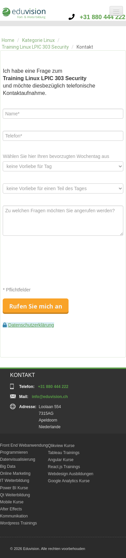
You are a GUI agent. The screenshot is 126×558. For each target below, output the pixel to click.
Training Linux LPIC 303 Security (35, 47)
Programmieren (14, 452)
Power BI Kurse (14, 488)
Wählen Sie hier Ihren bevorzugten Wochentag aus (56, 156)
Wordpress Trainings (18, 523)
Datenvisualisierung (17, 459)
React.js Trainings (64, 466)
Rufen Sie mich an (35, 306)
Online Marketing (15, 473)
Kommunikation (14, 516)
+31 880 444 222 (97, 17)
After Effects (11, 509)
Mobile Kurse (12, 502)
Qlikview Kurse (61, 445)
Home (8, 40)
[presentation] (54, 261)
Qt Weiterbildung (15, 495)
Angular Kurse (61, 459)
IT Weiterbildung (14, 480)
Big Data (7, 466)
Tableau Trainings (64, 452)
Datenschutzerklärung (31, 325)
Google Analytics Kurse (69, 481)
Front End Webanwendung (24, 445)
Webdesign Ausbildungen (70, 473)
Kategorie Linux (38, 40)
